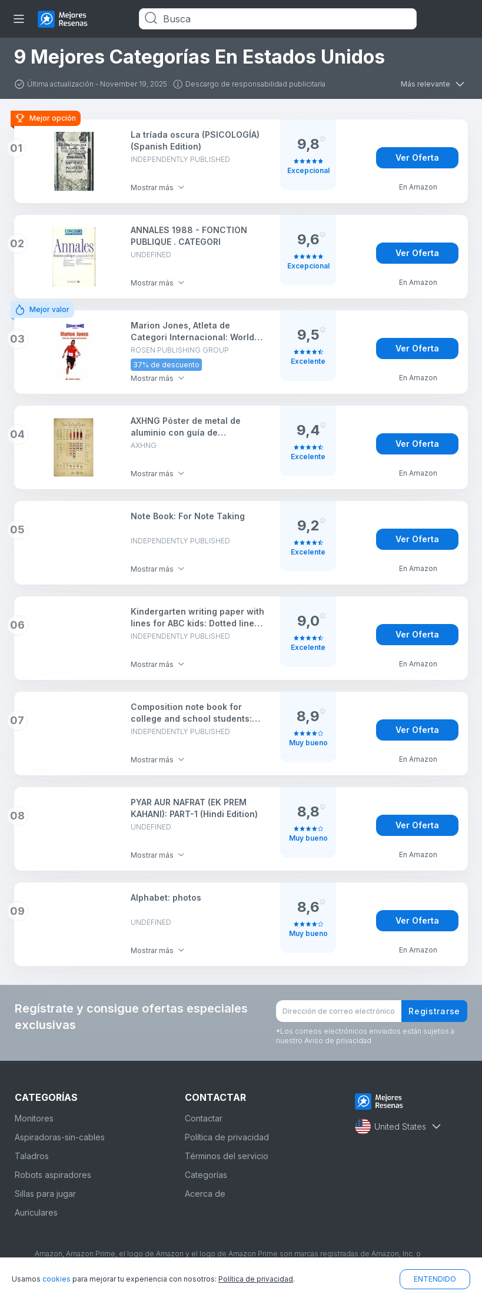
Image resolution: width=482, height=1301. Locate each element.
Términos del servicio (226, 1156)
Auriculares (36, 1212)
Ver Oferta (417, 157)
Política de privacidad (227, 1137)
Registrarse (434, 1011)
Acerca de (205, 1194)
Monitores (34, 1118)
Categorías (206, 1175)
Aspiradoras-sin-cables (60, 1137)
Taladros (32, 1156)
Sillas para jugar (45, 1194)
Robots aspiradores (53, 1175)
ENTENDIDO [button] (435, 1279)
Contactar (203, 1118)
